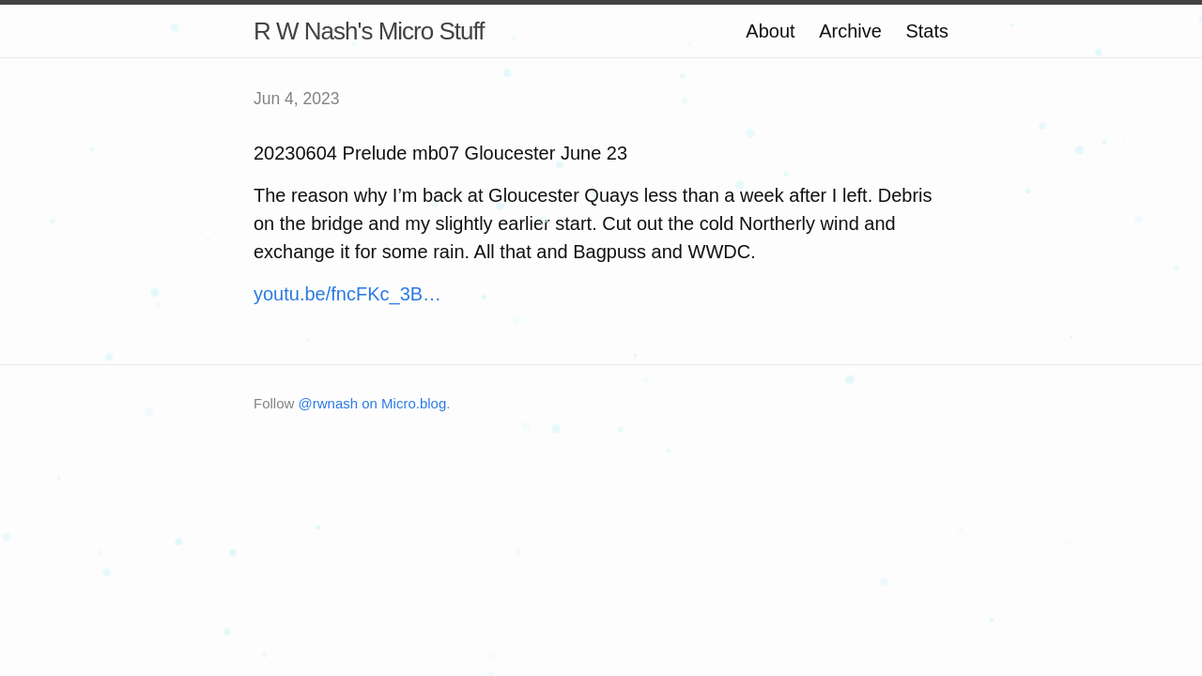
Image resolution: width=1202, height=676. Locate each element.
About (770, 31)
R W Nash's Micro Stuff (369, 31)
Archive (850, 31)
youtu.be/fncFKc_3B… (347, 294)
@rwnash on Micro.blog (373, 403)
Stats (926, 31)
